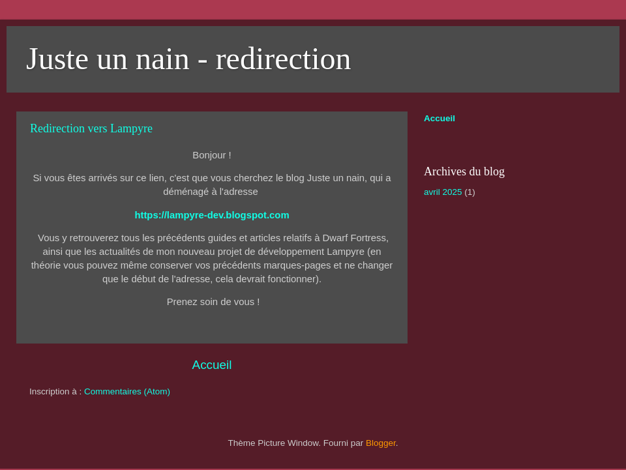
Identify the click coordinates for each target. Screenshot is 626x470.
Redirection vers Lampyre (91, 128)
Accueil (212, 365)
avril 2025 (443, 192)
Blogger (381, 443)
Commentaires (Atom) (127, 391)
